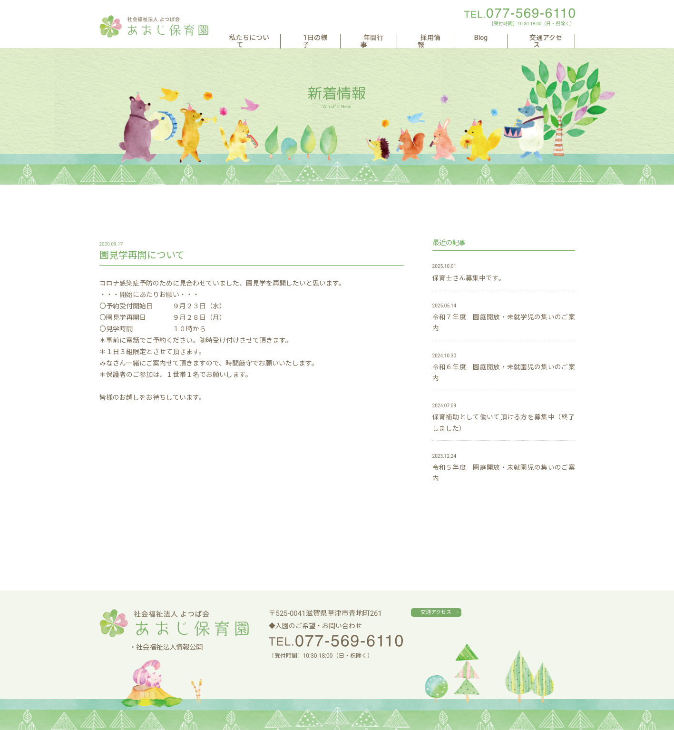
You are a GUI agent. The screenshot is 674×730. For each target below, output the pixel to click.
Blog (496, 38)
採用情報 (454, 38)
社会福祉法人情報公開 (169, 647)
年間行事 (406, 38)
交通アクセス (544, 38)
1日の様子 (357, 38)
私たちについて (297, 38)
